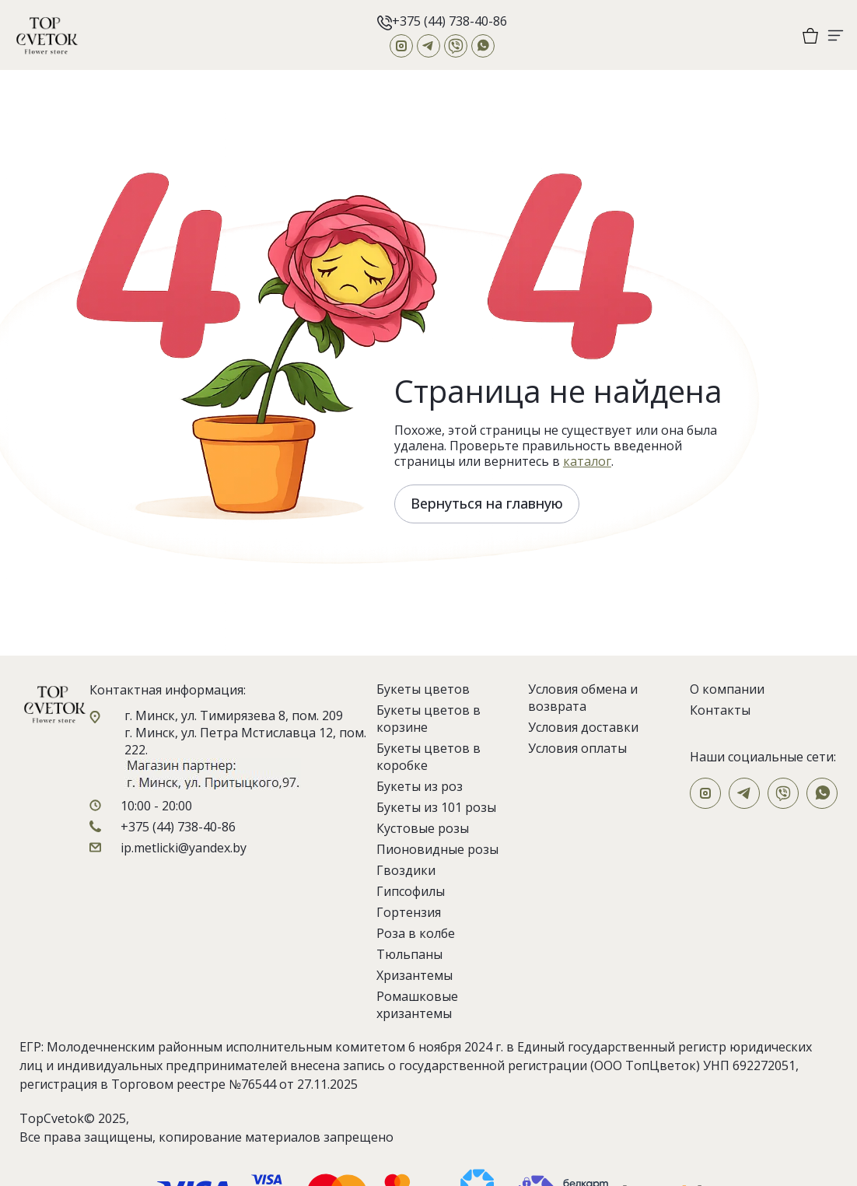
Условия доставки (583, 727)
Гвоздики (405, 870)
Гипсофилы (410, 891)
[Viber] (455, 46)
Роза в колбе (415, 933)
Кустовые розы (422, 828)
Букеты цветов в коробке (428, 757)
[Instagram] (401, 46)
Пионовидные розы (437, 849)
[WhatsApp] (483, 46)
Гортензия (408, 912)
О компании (727, 689)
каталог (587, 461)
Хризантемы (414, 975)
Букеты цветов (423, 689)
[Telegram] (428, 46)
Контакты (720, 710)
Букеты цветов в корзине (428, 718)
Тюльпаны (409, 954)
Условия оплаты (577, 748)
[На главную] (47, 35)
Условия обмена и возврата (583, 697)
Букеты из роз (419, 786)
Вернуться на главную (487, 503)
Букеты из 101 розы (436, 807)
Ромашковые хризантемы (417, 1005)
